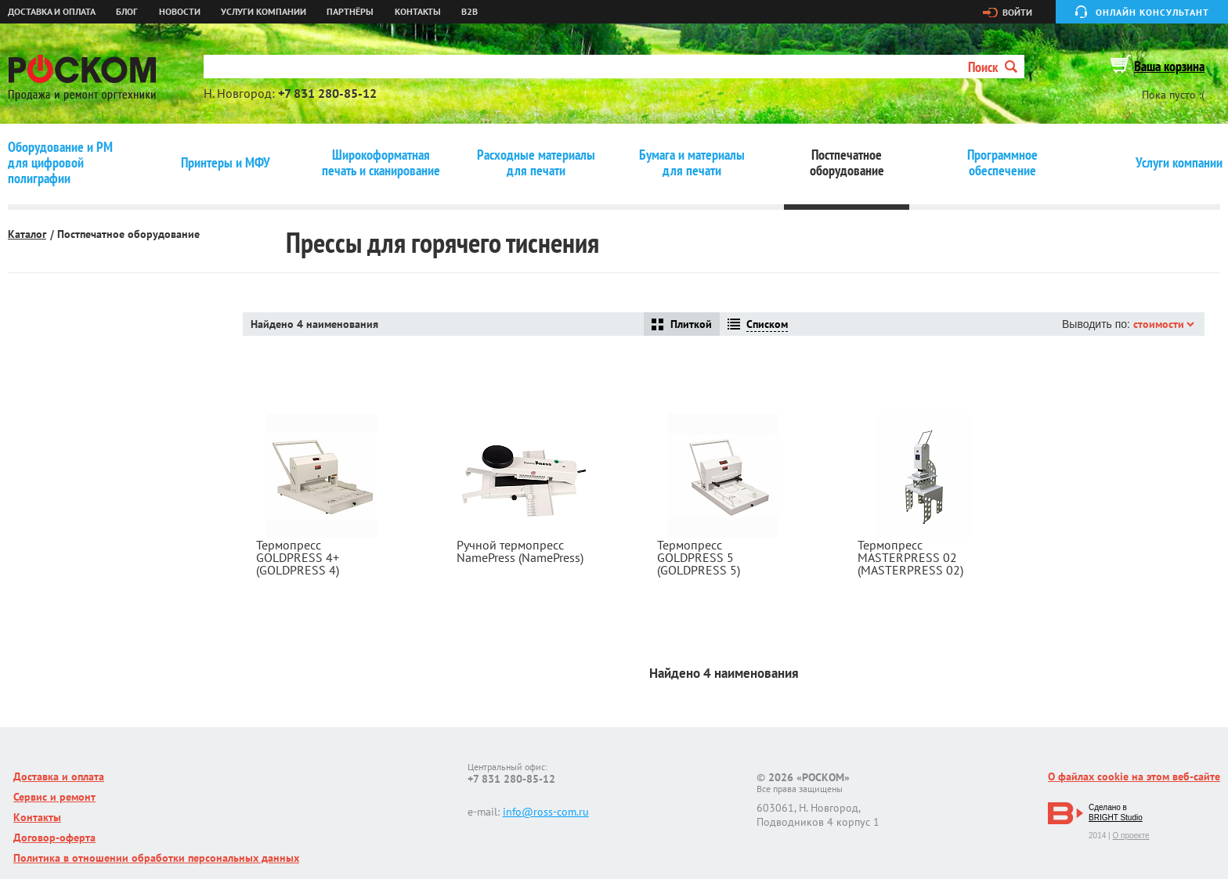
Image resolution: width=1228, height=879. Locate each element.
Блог (127, 11)
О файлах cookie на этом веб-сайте (1134, 776)
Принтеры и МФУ (225, 163)
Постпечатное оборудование (847, 162)
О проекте (1130, 835)
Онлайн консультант (1152, 12)
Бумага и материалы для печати (692, 162)
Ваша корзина (1169, 66)
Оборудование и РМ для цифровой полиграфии (60, 162)
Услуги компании (263, 11)
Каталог (27, 234)
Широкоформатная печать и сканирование (381, 162)
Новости (179, 11)
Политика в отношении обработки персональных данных (156, 858)
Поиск (992, 67)
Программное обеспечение (1002, 162)
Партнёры (350, 11)
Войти (1017, 12)
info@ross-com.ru (546, 812)
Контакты (418, 11)
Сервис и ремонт (54, 797)
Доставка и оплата (52, 11)
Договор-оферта (54, 837)
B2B (469, 11)
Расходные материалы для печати (536, 162)
